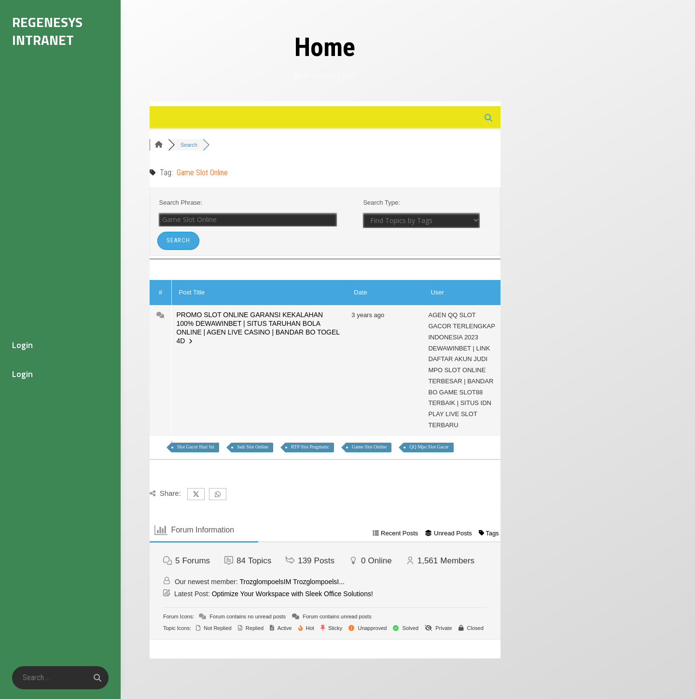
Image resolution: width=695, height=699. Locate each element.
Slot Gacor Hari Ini (195, 446)
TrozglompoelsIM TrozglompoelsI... (292, 582)
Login (22, 344)
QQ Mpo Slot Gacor (428, 446)
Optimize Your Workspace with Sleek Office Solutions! (292, 594)
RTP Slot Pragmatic (310, 446)
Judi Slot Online (252, 446)
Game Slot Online (369, 446)
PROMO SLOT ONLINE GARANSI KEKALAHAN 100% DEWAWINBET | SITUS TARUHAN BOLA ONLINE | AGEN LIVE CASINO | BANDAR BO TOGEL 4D (258, 328)
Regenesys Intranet (47, 31)
